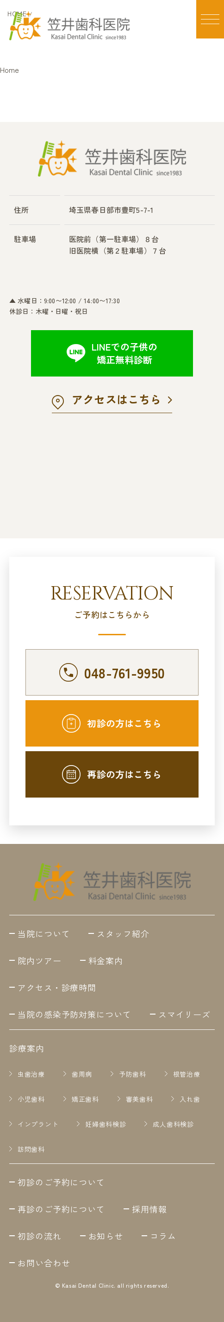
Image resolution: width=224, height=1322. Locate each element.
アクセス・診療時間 (57, 987)
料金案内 (106, 960)
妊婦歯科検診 (105, 1124)
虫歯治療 (31, 1074)
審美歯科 (139, 1099)
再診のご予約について (61, 1209)
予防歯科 (132, 1074)
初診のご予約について (61, 1182)
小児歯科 (31, 1099)
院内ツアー (40, 960)
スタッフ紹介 (123, 933)
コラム (163, 1236)
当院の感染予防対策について (74, 1014)
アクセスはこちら (116, 399)
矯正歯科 (85, 1099)
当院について (44, 933)
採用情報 (149, 1209)
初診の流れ (40, 1236)
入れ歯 (190, 1099)
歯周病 (82, 1074)
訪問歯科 (31, 1149)
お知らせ (106, 1236)
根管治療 (186, 1074)
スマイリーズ (184, 1014)
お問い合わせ (44, 1262)
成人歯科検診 (173, 1124)
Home (9, 69)
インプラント (38, 1124)
